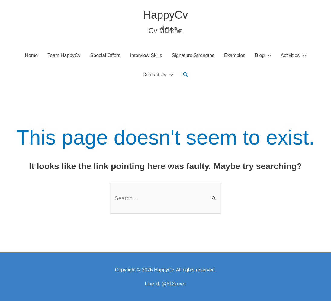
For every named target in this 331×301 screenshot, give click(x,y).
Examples (234, 55)
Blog (260, 55)
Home (31, 55)
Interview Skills (146, 55)
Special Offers (105, 55)
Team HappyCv (63, 55)
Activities (290, 55)
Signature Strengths (193, 55)
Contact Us (154, 74)
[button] (185, 75)
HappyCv (165, 15)
